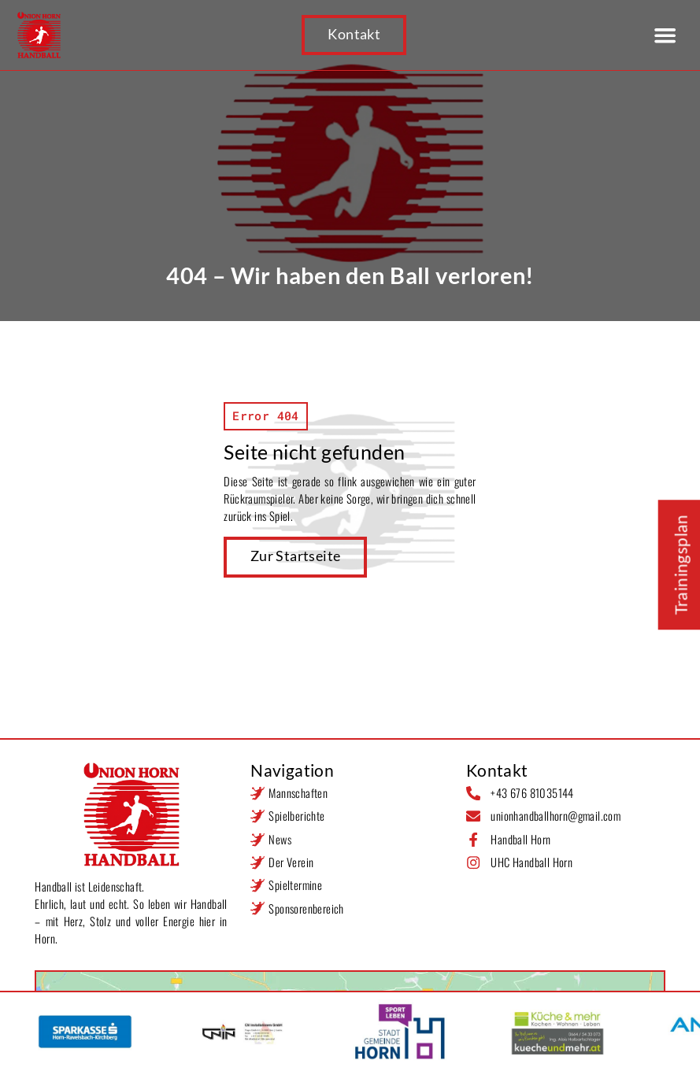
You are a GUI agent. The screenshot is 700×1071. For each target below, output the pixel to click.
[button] (665, 35)
